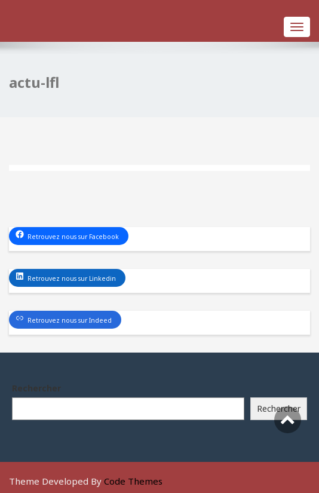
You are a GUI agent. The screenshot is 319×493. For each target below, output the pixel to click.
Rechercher (36, 388)
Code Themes (133, 481)
